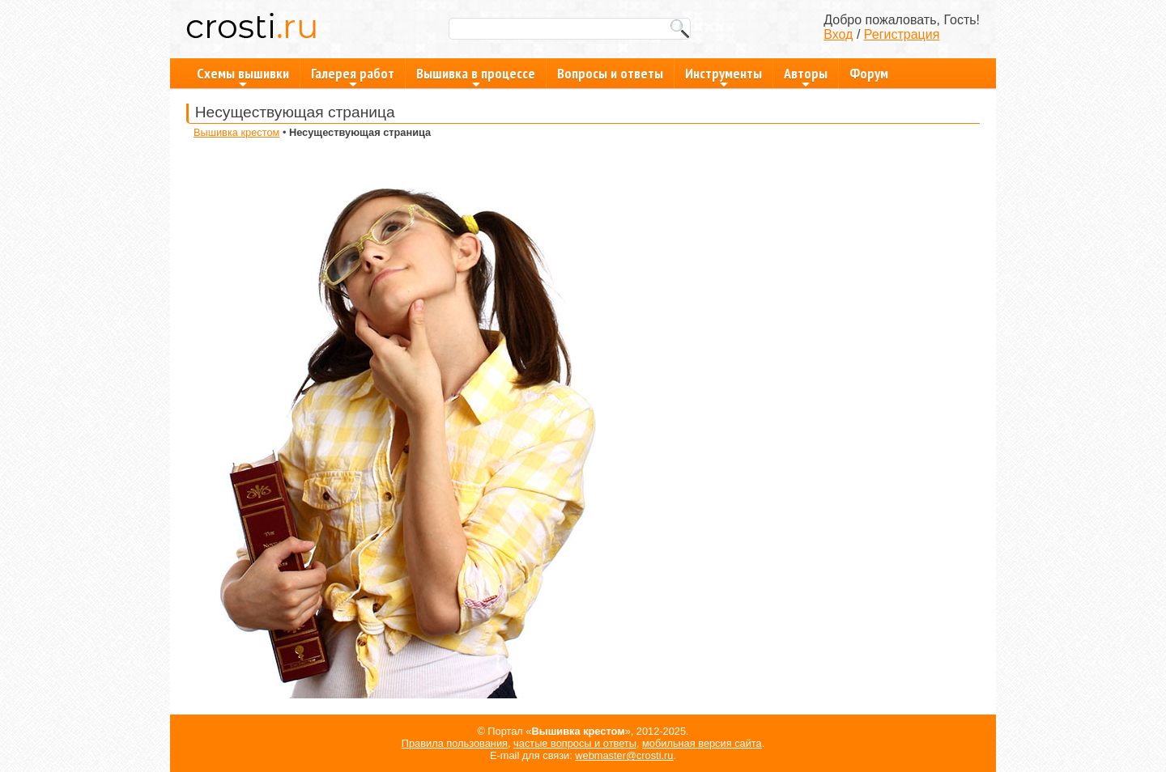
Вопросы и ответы (610, 73)
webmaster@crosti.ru (624, 755)
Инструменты (723, 76)
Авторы (806, 76)
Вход (838, 34)
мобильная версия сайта (702, 743)
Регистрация (902, 34)
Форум (868, 73)
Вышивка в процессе (475, 76)
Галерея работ (352, 76)
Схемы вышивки (243, 76)
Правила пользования (455, 743)
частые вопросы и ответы (574, 743)
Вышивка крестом (236, 132)
